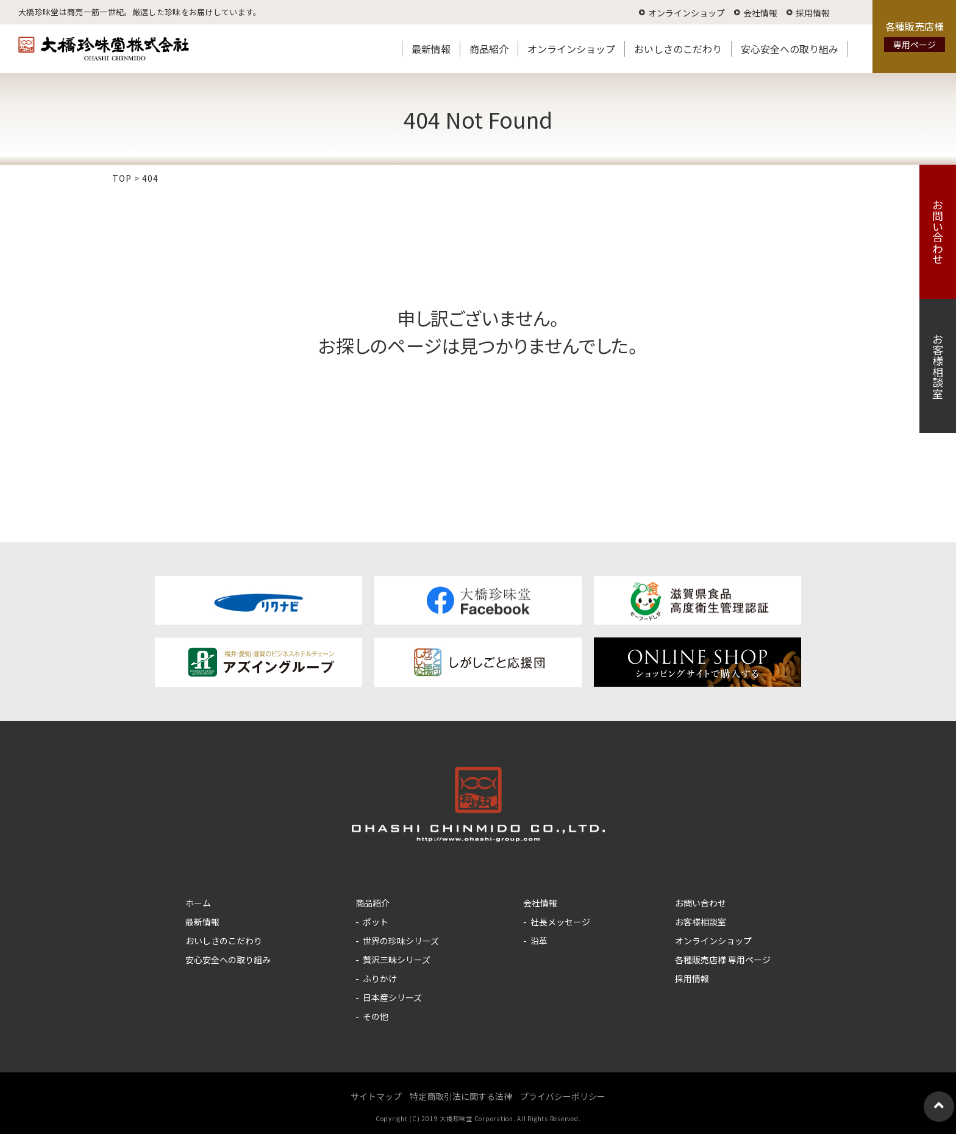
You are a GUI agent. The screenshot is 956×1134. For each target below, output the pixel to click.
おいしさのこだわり (678, 48)
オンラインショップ (686, 13)
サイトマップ (376, 1096)
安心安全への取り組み (789, 48)
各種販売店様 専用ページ (723, 959)
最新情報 (431, 48)
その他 (375, 1016)
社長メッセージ (560, 922)
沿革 (539, 941)
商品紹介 (488, 48)
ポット (375, 922)
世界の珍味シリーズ (401, 941)
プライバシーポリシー (562, 1096)
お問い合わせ (938, 232)
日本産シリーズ (392, 997)
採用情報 (813, 13)
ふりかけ (380, 978)
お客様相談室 (938, 366)
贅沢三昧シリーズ (396, 959)
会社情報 (760, 13)
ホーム (198, 903)
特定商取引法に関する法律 (461, 1096)
